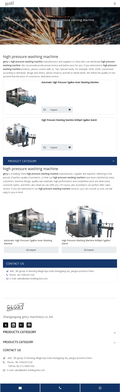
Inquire (49, 110)
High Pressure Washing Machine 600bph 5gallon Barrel (69, 120)
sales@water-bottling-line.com (32, 278)
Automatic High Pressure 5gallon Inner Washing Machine (70, 82)
